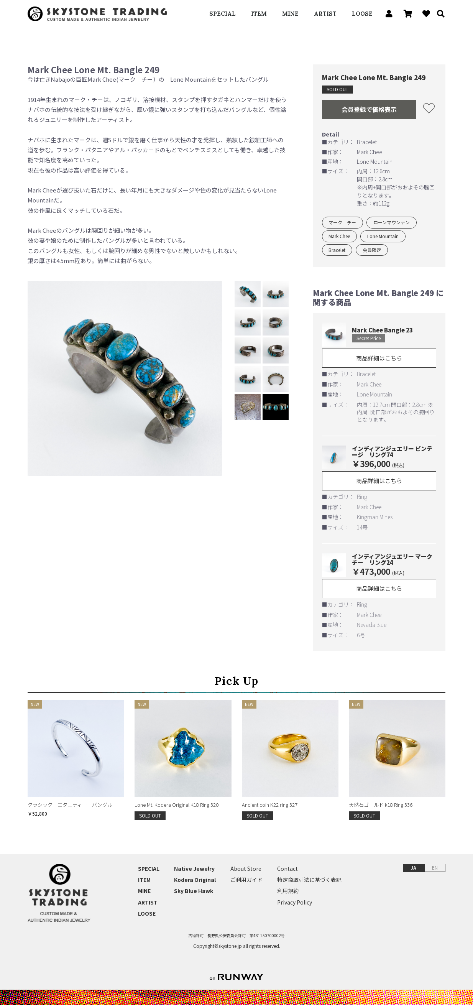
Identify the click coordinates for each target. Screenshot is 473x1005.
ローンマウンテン (391, 222)
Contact (287, 869)
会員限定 (372, 250)
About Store (245, 869)
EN (435, 867)
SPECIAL (222, 13)
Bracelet (336, 250)
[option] (125, 378)
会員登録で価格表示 (369, 109)
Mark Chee (339, 236)
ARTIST (325, 13)
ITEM (259, 13)
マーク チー (342, 222)
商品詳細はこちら (379, 358)
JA (413, 867)
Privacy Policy (294, 902)
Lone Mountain (383, 236)
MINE (290, 13)
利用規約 (288, 891)
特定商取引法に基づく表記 (309, 880)
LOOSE (362, 13)
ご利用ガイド (246, 880)
